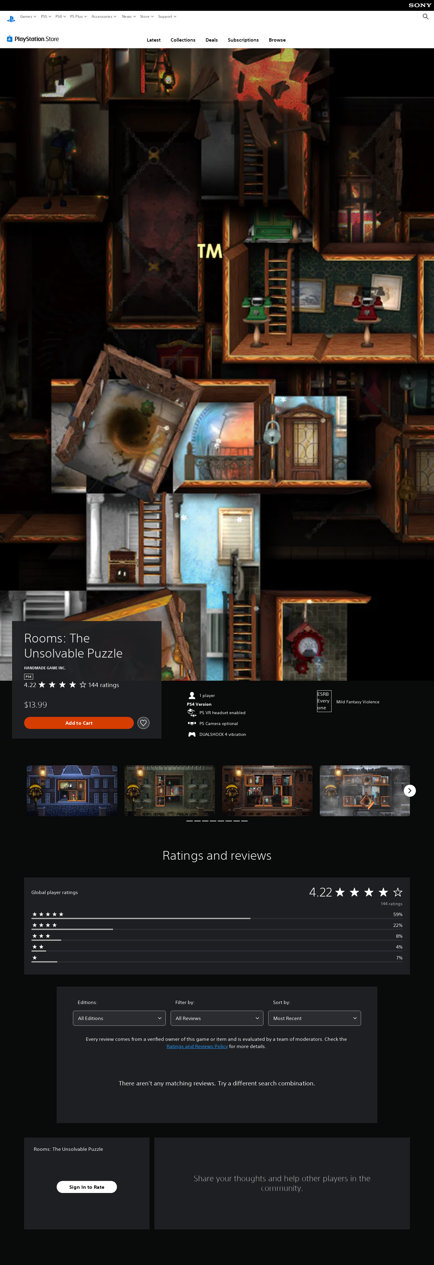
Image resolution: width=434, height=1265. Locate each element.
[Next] (410, 785)
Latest (154, 34)
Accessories (102, 16)
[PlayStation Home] (11, 17)
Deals (212, 34)
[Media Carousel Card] (72, 785)
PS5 (44, 16)
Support (165, 16)
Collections (183, 34)
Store (145, 16)
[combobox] (119, 1012)
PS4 (58, 16)
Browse (277, 34)
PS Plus (76, 16)
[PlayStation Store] (34, 33)
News (127, 16)
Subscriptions (243, 34)
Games (26, 16)
